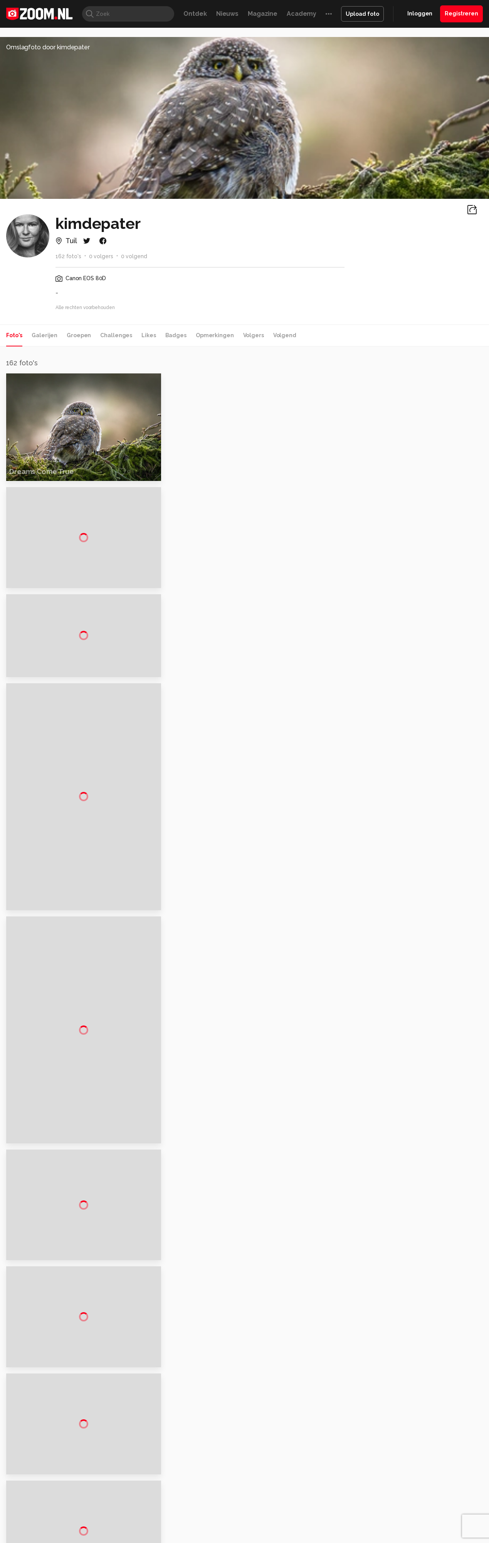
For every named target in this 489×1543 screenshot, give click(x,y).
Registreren (461, 13)
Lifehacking (300, 1518)
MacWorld (270, 1518)
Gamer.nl (359, 1518)
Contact (404, 1494)
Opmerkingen (215, 335)
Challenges (116, 335)
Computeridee (77, 1518)
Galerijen (44, 335)
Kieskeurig (42, 1518)
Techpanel (331, 1518)
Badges (176, 335)
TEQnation (327, 1527)
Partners (404, 1467)
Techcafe (242, 1518)
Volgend (284, 335)
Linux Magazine (270, 1527)
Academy (301, 13)
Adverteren (408, 1425)
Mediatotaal (211, 1518)
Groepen (79, 335)
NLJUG (302, 1527)
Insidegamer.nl (392, 1518)
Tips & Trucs (177, 1518)
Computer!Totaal (136, 1518)
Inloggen (419, 13)
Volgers (253, 335)
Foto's (14, 335)
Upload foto (362, 14)
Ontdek (195, 13)
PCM (105, 1518)
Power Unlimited (435, 1518)
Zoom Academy (169, 1527)
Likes (148, 335)
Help (400, 1480)
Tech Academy (212, 1527)
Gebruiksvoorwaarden (422, 1453)
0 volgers (101, 256)
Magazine (262, 13)
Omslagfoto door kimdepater (48, 47)
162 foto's (68, 256)
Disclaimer (407, 1439)
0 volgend (134, 256)
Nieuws (227, 13)
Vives (241, 1527)
